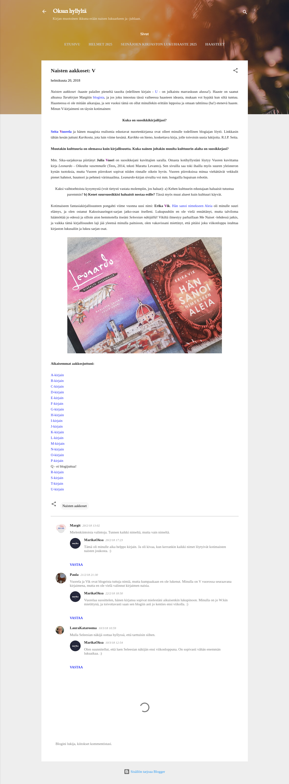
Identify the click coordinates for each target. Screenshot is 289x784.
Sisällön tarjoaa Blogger (144, 772)
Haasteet (215, 44)
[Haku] (245, 13)
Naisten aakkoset (75, 506)
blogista (98, 97)
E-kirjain (57, 398)
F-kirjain (57, 403)
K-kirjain (57, 432)
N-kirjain (57, 449)
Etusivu (72, 44)
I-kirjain (57, 421)
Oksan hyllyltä (69, 11)
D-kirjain (57, 392)
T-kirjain (57, 483)
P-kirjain (57, 461)
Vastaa (76, 565)
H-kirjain (57, 415)
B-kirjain (57, 381)
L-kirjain (57, 438)
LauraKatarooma (83, 628)
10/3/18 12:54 (114, 642)
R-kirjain (57, 472)
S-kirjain (57, 478)
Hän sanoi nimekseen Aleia (192, 206)
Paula (74, 575)
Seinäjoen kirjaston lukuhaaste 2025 (159, 44)
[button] (235, 71)
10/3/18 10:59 (107, 628)
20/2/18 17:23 (114, 540)
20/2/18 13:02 (91, 525)
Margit (75, 525)
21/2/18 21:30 (89, 575)
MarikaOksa (94, 540)
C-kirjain (57, 386)
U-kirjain (57, 489)
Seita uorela (61, 131)
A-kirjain (57, 375)
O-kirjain (57, 455)
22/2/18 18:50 (114, 593)
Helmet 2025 (100, 44)
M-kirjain (58, 443)
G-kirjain (57, 409)
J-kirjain (57, 426)
